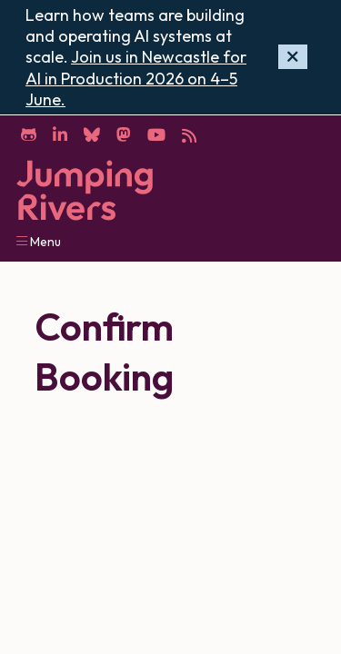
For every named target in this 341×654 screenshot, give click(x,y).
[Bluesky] (91, 133)
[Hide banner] (292, 57)
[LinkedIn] (59, 133)
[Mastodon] (123, 133)
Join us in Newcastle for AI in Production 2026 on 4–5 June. (135, 78)
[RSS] (188, 133)
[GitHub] (28, 133)
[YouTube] (156, 133)
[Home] (84, 190)
